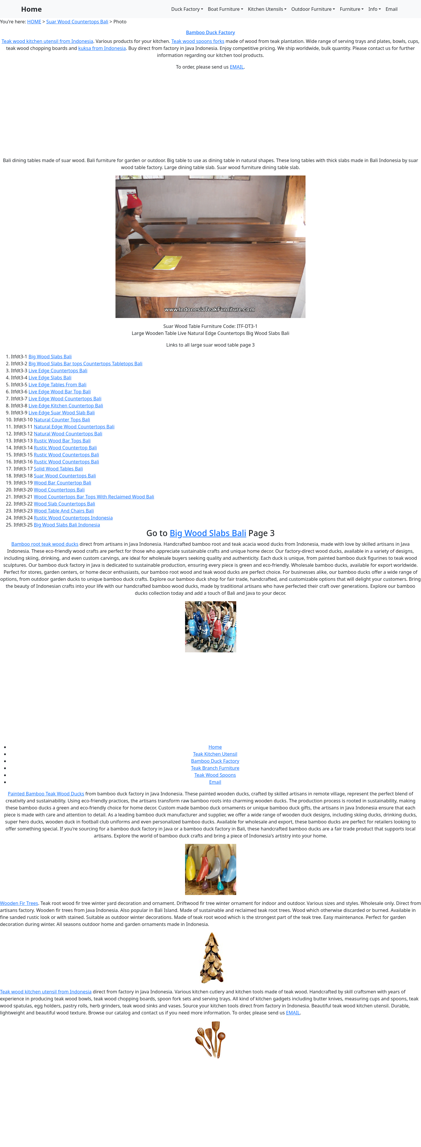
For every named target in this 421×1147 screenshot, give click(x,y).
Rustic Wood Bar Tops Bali (62, 440)
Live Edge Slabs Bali (50, 377)
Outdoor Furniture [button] (311, 9)
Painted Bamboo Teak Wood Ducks (46, 793)
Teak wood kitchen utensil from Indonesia (47, 41)
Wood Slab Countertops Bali (64, 503)
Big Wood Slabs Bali (50, 356)
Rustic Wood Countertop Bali (65, 447)
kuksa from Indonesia (102, 48)
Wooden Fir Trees (19, 903)
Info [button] (372, 9)
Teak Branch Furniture (215, 768)
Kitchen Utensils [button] (265, 9)
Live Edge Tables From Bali (58, 384)
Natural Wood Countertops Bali (68, 433)
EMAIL (237, 67)
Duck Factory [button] (185, 9)
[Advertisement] (210, 116)
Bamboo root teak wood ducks (44, 544)
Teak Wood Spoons (215, 775)
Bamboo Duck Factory (210, 32)
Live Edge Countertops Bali (58, 370)
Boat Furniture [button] (224, 9)
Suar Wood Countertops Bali (77, 21)
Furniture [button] (350, 9)
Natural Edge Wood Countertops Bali (74, 426)
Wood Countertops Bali (59, 489)
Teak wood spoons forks (197, 41)
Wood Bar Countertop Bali (62, 482)
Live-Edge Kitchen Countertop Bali (66, 405)
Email (392, 9)
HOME (34, 21)
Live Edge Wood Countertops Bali (65, 398)
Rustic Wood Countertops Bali (66, 454)
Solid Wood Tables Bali (58, 468)
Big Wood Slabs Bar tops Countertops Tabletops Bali (86, 363)
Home (31, 9)
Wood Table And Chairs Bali (64, 511)
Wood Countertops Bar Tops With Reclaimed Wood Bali (94, 496)
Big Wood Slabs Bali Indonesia (67, 525)
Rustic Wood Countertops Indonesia (73, 518)
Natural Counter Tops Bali (62, 419)
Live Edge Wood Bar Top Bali (60, 391)
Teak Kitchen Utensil (215, 754)
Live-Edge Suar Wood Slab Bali (62, 412)
